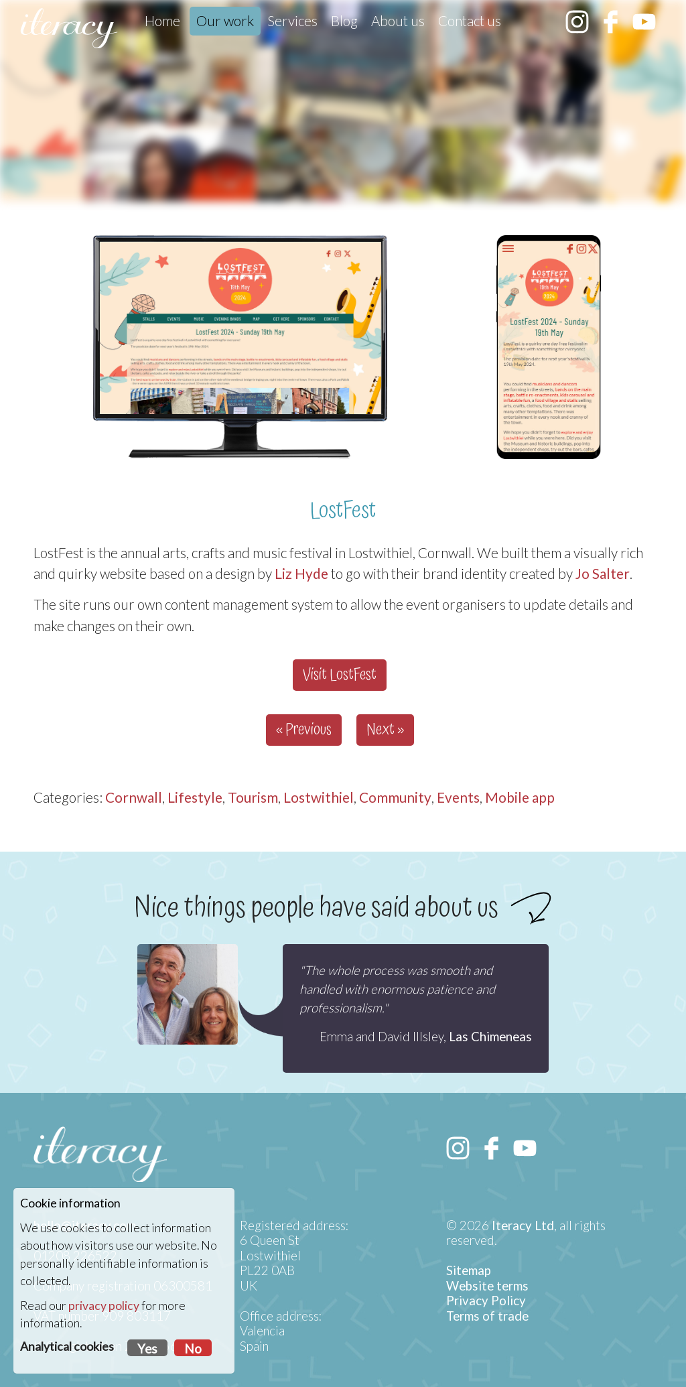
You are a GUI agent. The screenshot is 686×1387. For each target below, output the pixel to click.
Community (395, 797)
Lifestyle (194, 797)
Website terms (487, 1285)
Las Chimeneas (490, 1036)
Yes (147, 1348)
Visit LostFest (339, 675)
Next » (385, 730)
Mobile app (520, 797)
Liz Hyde (301, 573)
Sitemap (468, 1270)
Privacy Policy (486, 1300)
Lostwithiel (318, 797)
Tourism (253, 797)
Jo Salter (602, 573)
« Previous (304, 730)
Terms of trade (487, 1316)
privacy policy (103, 1306)
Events (458, 797)
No (193, 1348)
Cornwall (133, 797)
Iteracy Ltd (523, 1225)
